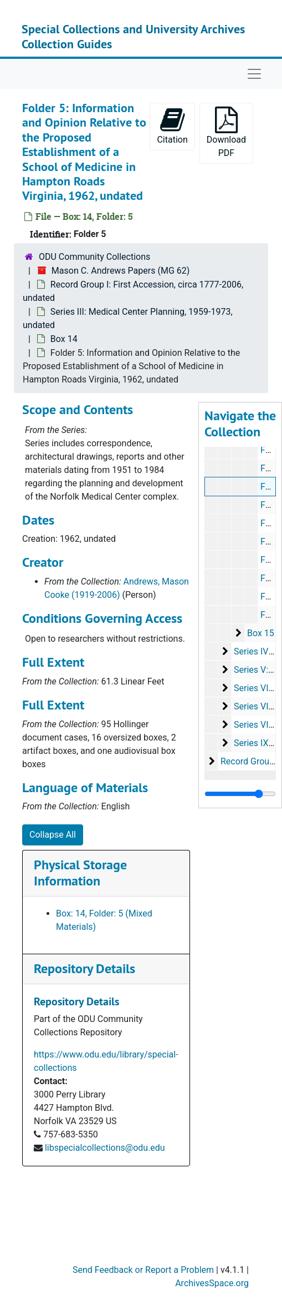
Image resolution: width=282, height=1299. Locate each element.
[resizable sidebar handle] (240, 793)
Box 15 (260, 633)
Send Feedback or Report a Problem (143, 1270)
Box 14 (64, 339)
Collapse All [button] (52, 834)
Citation (172, 126)
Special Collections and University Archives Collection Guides (133, 36)
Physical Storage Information (80, 872)
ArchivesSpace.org (212, 1283)
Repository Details (84, 968)
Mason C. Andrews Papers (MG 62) (120, 270)
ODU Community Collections (94, 256)
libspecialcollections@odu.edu (105, 1147)
